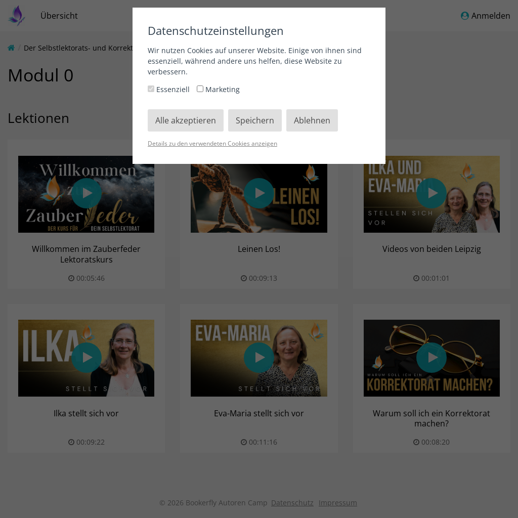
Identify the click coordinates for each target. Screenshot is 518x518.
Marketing (218, 89)
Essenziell (170, 89)
